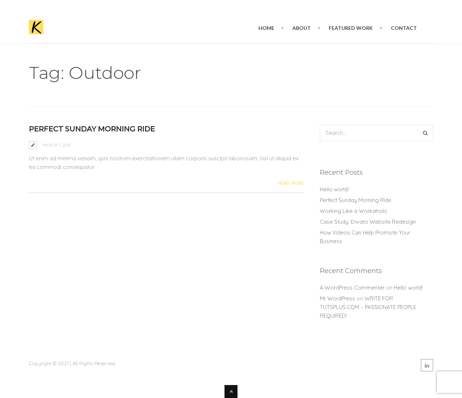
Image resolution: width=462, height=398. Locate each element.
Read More (291, 183)
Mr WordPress (337, 298)
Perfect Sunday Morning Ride (92, 129)
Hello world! (334, 189)
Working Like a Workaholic (353, 210)
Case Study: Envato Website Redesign (368, 221)
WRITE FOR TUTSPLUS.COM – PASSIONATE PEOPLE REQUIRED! (368, 307)
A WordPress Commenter (352, 287)
